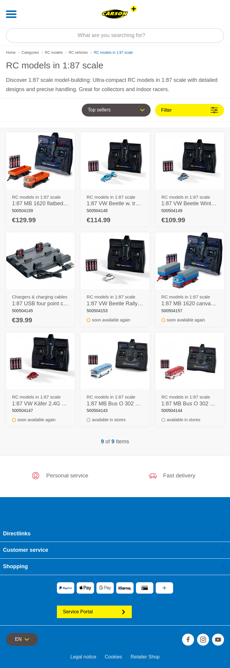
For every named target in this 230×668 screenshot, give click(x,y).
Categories (30, 52)
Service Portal (94, 611)
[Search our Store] (115, 35)
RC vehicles (78, 52)
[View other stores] (134, 9)
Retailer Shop (145, 656)
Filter (189, 110)
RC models (54, 52)
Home (11, 52)
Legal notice (83, 656)
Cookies (113, 656)
